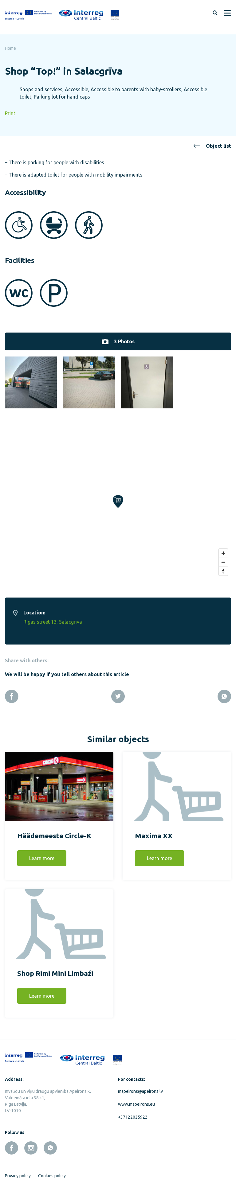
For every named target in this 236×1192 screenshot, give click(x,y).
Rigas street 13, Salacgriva (52, 618)
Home (10, 48)
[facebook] (11, 1144)
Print (10, 113)
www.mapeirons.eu (136, 1100)
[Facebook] (11, 692)
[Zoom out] (223, 558)
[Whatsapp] (224, 692)
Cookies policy (52, 1172)
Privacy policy (18, 1172)
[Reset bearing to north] (223, 567)
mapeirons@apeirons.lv (140, 1087)
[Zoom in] (223, 549)
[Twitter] (118, 692)
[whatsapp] (50, 1144)
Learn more (41, 854)
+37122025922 (133, 1113)
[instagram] (30, 1144)
